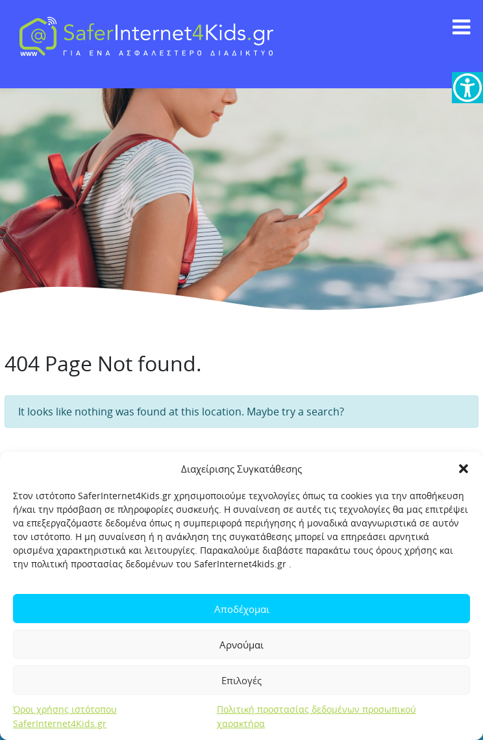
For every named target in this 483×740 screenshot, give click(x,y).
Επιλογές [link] (241, 680)
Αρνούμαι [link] (241, 644)
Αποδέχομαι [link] (241, 608)
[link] (467, 87)
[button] (463, 468)
